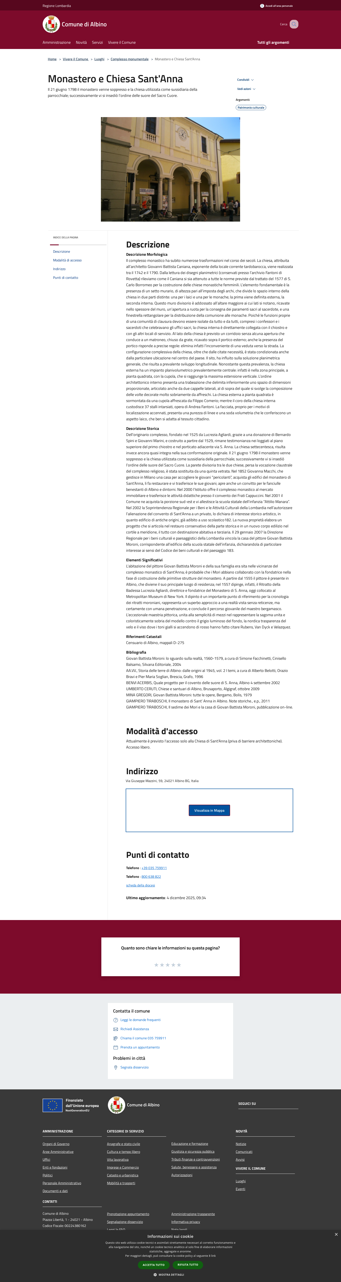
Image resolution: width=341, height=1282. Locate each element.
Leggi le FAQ (116, 1229)
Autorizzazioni (181, 1175)
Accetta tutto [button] (154, 1265)
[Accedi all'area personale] (276, 6)
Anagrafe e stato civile (123, 1143)
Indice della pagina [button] (65, 237)
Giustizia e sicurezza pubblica (192, 1151)
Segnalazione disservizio (125, 1221)
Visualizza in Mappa (209, 810)
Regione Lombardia (57, 5)
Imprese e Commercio (123, 1167)
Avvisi (240, 1159)
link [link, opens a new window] (213, 1256)
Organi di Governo (56, 1143)
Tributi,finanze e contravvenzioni (195, 1159)
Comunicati (244, 1151)
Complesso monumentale (130, 59)
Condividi (246, 79)
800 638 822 (151, 876)
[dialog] (170, 1256)
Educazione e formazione (189, 1143)
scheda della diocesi (140, 885)
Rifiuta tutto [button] (188, 1265)
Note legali (179, 1229)
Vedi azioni (247, 89)
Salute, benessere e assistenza (194, 1167)
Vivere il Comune (76, 59)
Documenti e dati (55, 1190)
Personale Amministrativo (62, 1183)
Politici (48, 1175)
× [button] (336, 1234)
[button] (170, 1274)
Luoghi (99, 59)
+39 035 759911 (154, 867)
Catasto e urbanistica (122, 1175)
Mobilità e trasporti (121, 1183)
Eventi (240, 1188)
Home (52, 59)
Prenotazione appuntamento (128, 1213)
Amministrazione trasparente (193, 1213)
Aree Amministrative (58, 1151)
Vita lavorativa (118, 1159)
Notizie (241, 1143)
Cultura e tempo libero (123, 1151)
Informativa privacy (185, 1221)
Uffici (46, 1159)
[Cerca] (293, 24)
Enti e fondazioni (55, 1167)
